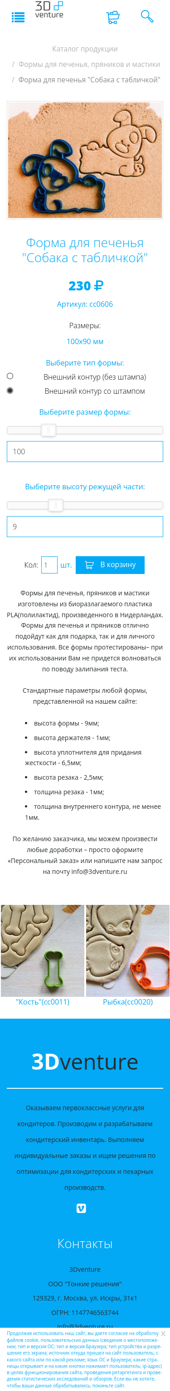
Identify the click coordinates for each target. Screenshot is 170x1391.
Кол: (31, 565)
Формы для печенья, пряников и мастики (89, 64)
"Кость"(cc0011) (42, 1002)
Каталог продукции (84, 49)
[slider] (48, 430)
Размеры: (85, 325)
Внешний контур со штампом (95, 391)
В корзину (110, 565)
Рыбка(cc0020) (128, 1002)
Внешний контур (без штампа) (95, 377)
